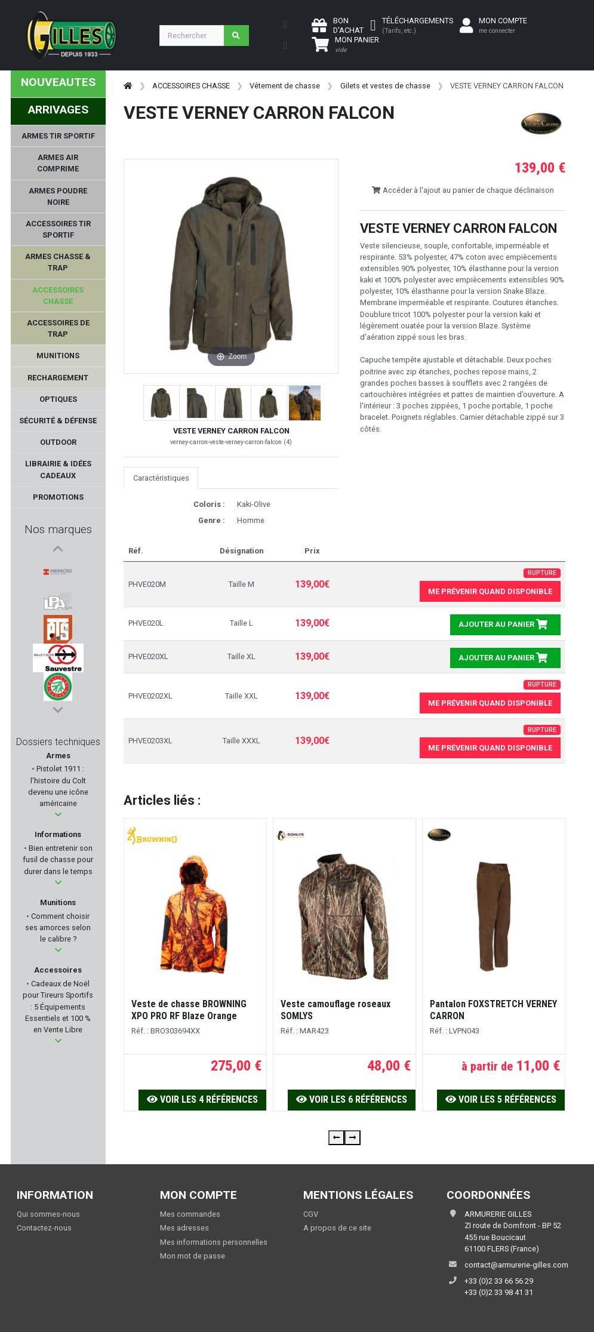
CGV (310, 1214)
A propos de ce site (337, 1227)
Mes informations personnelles (213, 1242)
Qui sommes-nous (48, 1214)
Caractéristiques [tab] (161, 477)
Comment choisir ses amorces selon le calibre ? (58, 927)
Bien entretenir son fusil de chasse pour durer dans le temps (58, 859)
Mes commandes (190, 1214)
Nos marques (58, 529)
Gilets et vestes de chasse (385, 85)
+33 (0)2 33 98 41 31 (498, 1292)
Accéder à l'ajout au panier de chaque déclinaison (462, 190)
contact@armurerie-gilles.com (516, 1264)
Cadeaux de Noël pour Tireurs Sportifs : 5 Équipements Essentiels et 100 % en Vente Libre (58, 1006)
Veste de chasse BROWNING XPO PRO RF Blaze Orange (189, 1010)
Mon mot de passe (192, 1255)
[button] (58, 814)
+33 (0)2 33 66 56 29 (498, 1280)
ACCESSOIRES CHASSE (191, 85)
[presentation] (336, 1137)
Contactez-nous (44, 1227)
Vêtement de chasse (285, 85)
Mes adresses (184, 1227)
